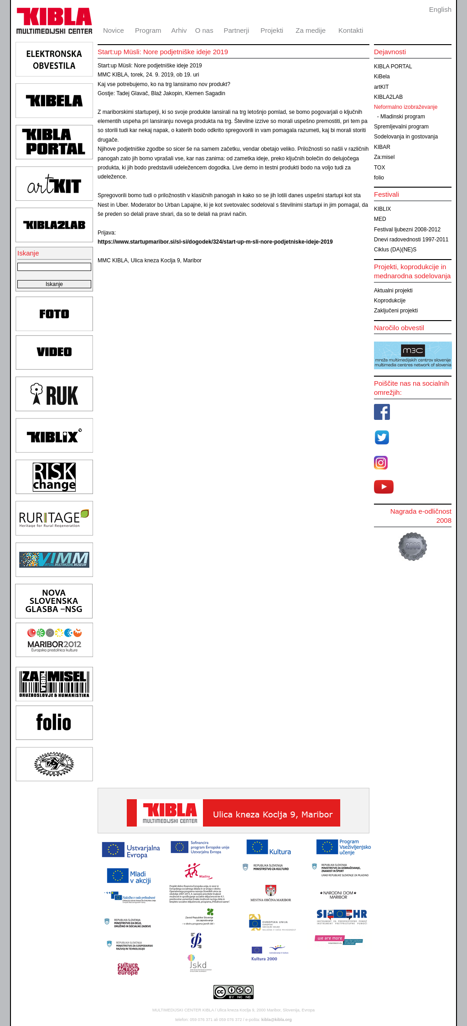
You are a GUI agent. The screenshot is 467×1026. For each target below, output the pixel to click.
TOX (379, 167)
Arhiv (179, 30)
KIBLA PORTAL (393, 66)
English (440, 9)
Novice (113, 30)
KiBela (382, 76)
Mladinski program (402, 116)
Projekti (271, 30)
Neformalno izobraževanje (405, 107)
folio (379, 177)
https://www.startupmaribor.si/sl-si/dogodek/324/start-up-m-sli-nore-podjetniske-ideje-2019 (215, 242)
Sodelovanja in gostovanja (406, 136)
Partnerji (236, 30)
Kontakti (350, 30)
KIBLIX (382, 209)
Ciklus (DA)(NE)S (395, 249)
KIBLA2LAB (388, 97)
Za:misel (384, 157)
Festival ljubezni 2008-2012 (407, 229)
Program (148, 30)
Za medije (311, 30)
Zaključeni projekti (396, 310)
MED (380, 219)
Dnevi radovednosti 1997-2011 (411, 239)
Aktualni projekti (393, 290)
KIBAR (382, 147)
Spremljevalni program (401, 126)
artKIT (381, 87)
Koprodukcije (389, 300)
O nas (204, 30)
